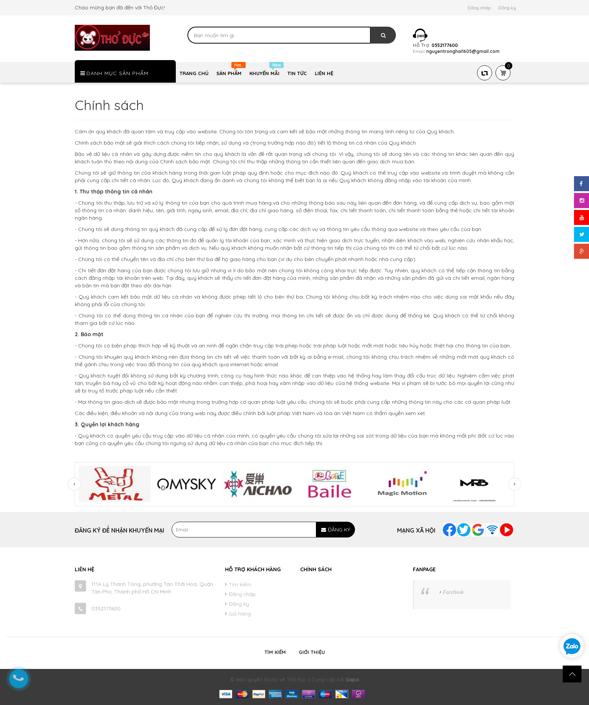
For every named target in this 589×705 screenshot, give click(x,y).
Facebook (453, 592)
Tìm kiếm (240, 584)
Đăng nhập (479, 8)
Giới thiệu (312, 652)
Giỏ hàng (240, 613)
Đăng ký (507, 8)
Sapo (352, 679)
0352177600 (106, 608)
